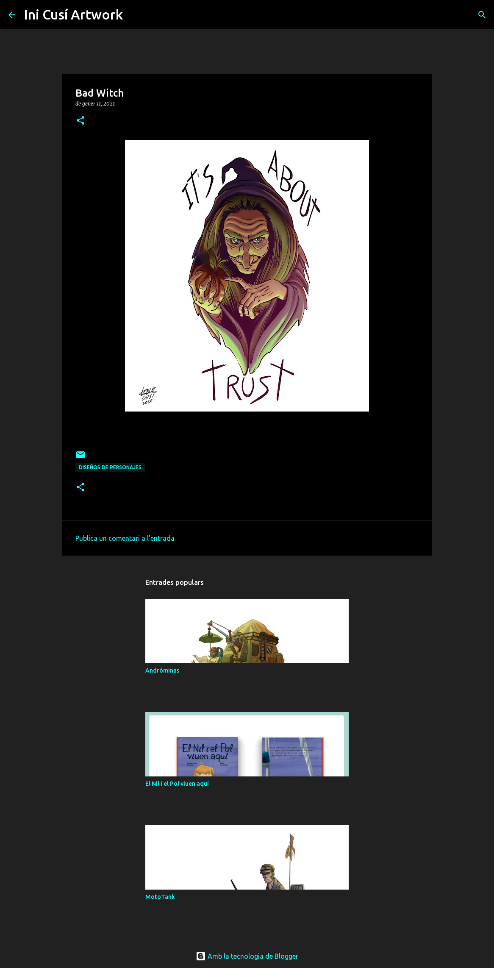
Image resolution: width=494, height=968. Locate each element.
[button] (80, 121)
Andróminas (162, 670)
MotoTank (160, 896)
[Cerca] (135, 15)
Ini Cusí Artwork (73, 14)
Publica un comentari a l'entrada (125, 538)
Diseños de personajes (110, 467)
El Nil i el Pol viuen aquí (177, 783)
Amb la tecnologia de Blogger (247, 956)
